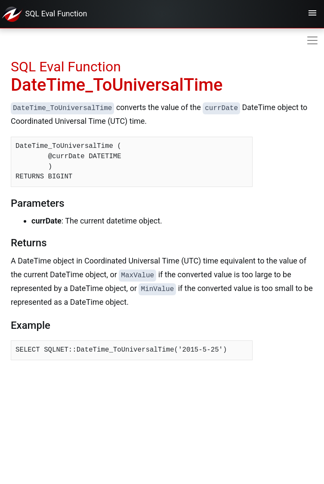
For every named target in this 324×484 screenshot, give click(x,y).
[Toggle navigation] (312, 14)
